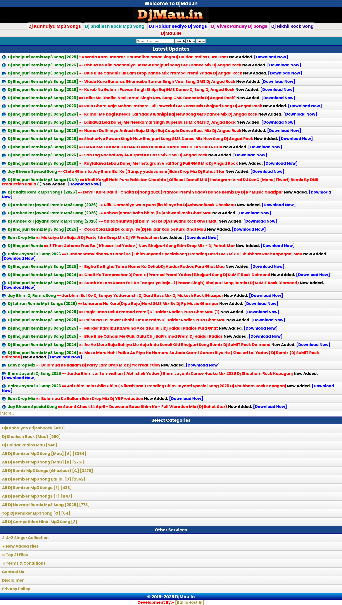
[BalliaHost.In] (189, 602)
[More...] (8, 413)
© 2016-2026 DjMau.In (171, 597)
